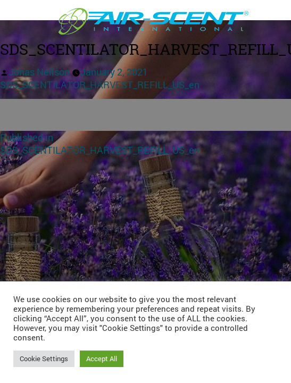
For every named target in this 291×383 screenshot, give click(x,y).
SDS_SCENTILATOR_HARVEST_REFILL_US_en (99, 84)
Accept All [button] (101, 358)
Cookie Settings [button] (44, 358)
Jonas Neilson (39, 71)
